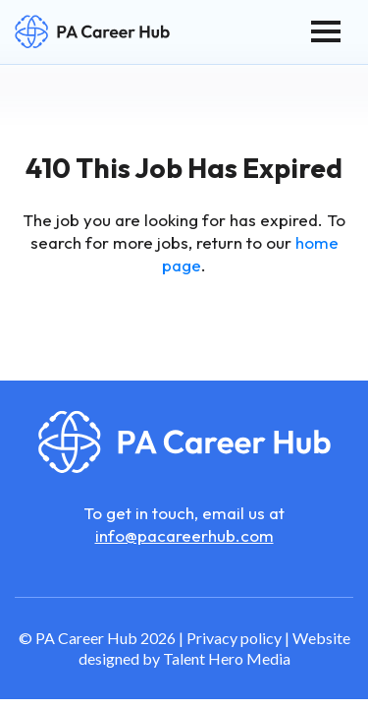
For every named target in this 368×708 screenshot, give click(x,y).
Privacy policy (234, 637)
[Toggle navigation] (325, 31)
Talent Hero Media (226, 658)
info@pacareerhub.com (184, 535)
